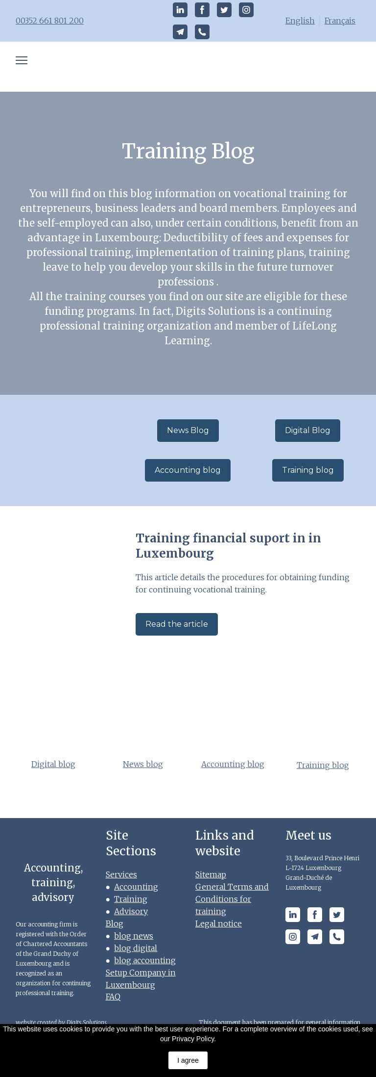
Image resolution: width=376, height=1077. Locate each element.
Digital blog (53, 764)
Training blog (323, 765)
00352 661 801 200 (50, 21)
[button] (180, 9)
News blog (143, 764)
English (300, 21)
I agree (188, 1060)
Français (340, 21)
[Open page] (188, 66)
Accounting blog (232, 764)
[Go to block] (68, 450)
